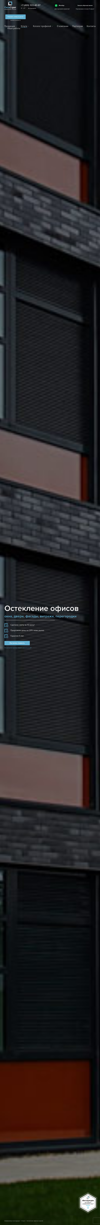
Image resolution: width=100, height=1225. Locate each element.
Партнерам (77, 26)
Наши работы (13, 28)
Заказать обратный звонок (85, 5)
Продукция (9, 26)
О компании (62, 26)
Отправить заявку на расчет (15, 17)
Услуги (24, 26)
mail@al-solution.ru (15, 20)
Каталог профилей (42, 26)
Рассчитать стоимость (17, 643)
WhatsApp (61, 5)
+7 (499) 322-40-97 (30, 5)
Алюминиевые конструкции (12, 1221)
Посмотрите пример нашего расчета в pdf (17, 648)
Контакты (91, 26)
